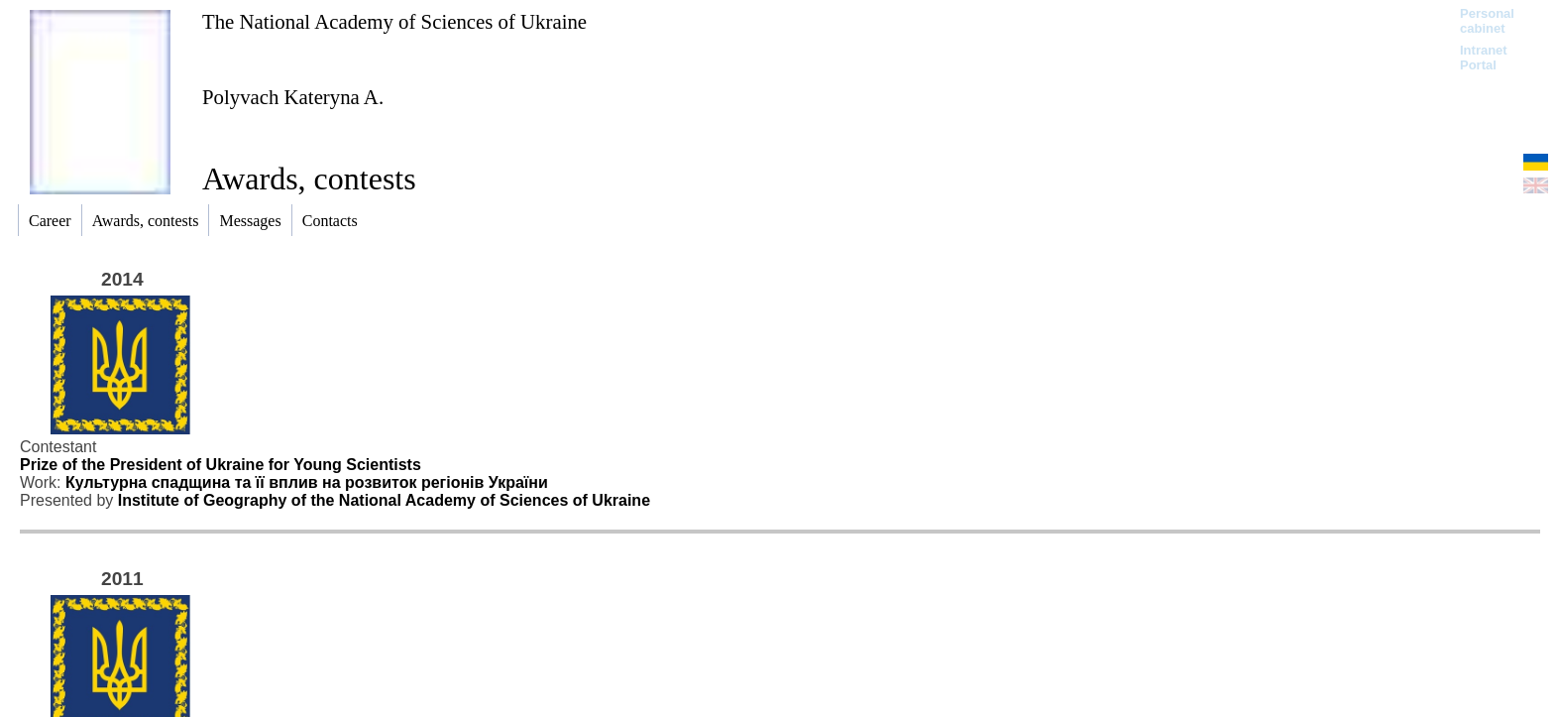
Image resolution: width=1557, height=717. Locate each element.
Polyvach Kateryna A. (293, 96)
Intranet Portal (1483, 57)
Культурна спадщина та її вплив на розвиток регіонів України (306, 482)
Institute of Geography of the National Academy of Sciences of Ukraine (384, 500)
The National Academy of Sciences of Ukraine (394, 21)
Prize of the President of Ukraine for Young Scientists (220, 464)
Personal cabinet (1487, 21)
